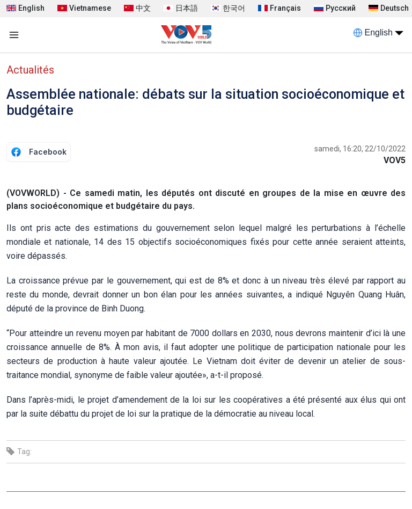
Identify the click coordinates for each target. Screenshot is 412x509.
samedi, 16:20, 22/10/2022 (360, 148)
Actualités (30, 69)
